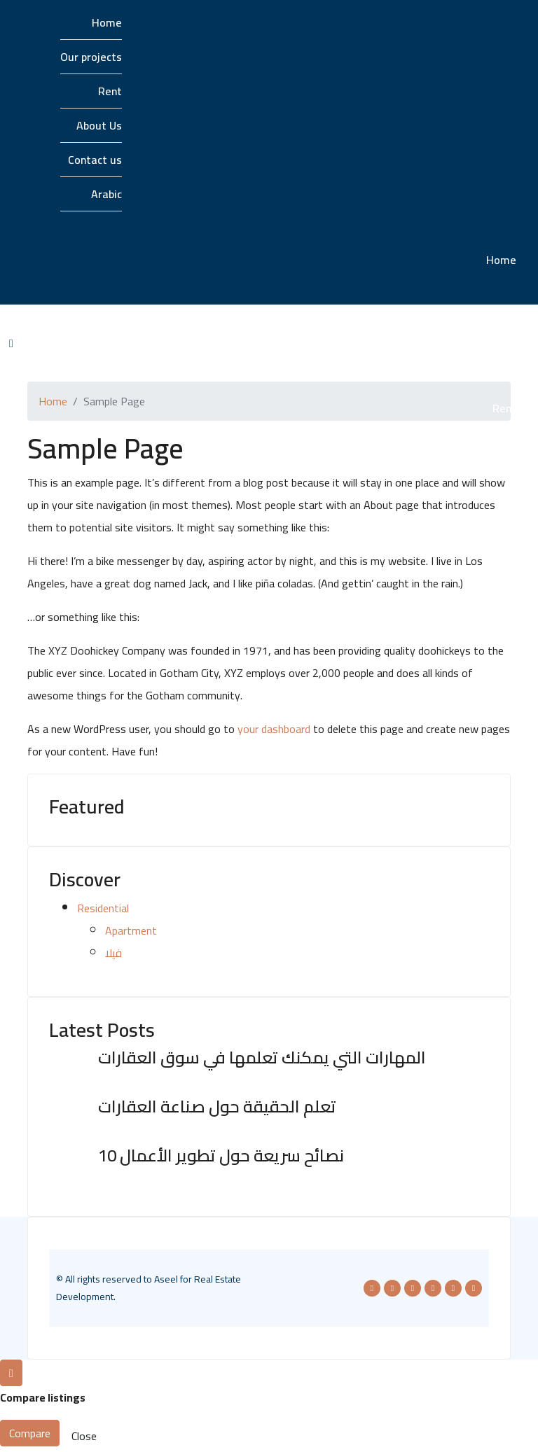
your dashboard (273, 728)
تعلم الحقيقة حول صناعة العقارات (217, 1106)
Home (107, 22)
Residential (103, 908)
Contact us (95, 159)
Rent (110, 91)
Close (84, 1435)
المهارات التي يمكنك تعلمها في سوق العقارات (262, 1057)
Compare (29, 1433)
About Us (99, 125)
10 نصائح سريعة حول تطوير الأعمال (221, 1155)
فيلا (113, 952)
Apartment (131, 930)
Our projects (91, 56)
